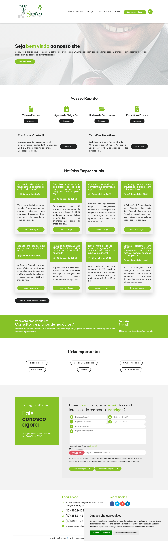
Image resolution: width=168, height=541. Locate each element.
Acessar (31, 121)
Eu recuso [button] (106, 533)
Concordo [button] (95, 533)
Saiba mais (68, 146)
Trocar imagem (76, 449)
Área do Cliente (136, 12)
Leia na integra (31, 229)
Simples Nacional (131, 363)
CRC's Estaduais (131, 369)
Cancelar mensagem (108, 469)
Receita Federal (37, 363)
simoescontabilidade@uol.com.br (137, 331)
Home (71, 11)
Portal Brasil (36, 369)
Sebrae (84, 369)
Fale (25, 61)
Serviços (90, 11)
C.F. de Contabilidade (84, 363)
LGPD (99, 11)
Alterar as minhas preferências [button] (126, 533)
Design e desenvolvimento (80, 538)
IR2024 (118, 11)
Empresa (80, 11)
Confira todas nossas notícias (32, 300)
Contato (108, 11)
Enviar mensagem (81, 469)
